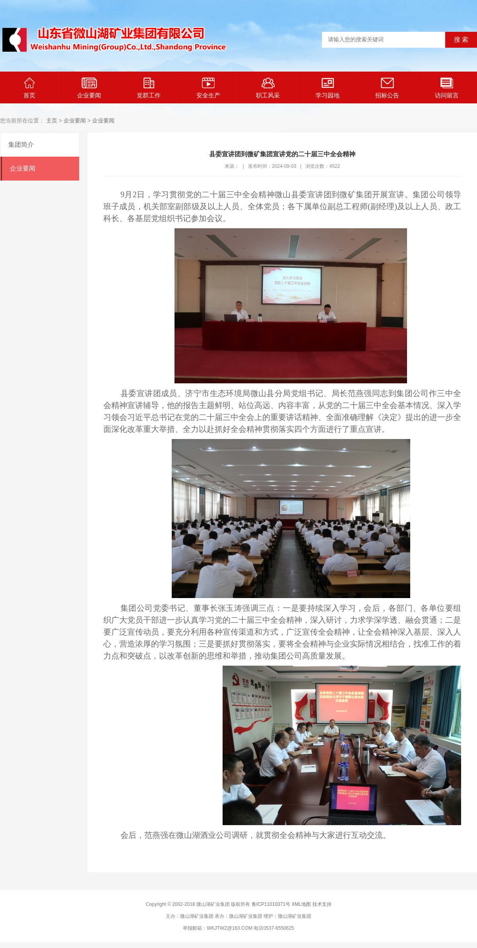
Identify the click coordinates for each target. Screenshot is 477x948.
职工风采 (268, 88)
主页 (51, 120)
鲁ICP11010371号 (271, 904)
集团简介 (21, 144)
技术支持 (322, 904)
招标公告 (387, 88)
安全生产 (208, 88)
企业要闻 (89, 88)
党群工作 (149, 88)
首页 (29, 88)
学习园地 (327, 88)
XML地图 (301, 904)
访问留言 (447, 88)
